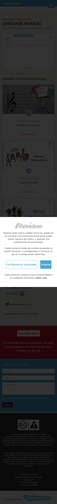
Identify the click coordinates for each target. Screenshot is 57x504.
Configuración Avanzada (21, 264)
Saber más (41, 277)
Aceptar (46, 264)
